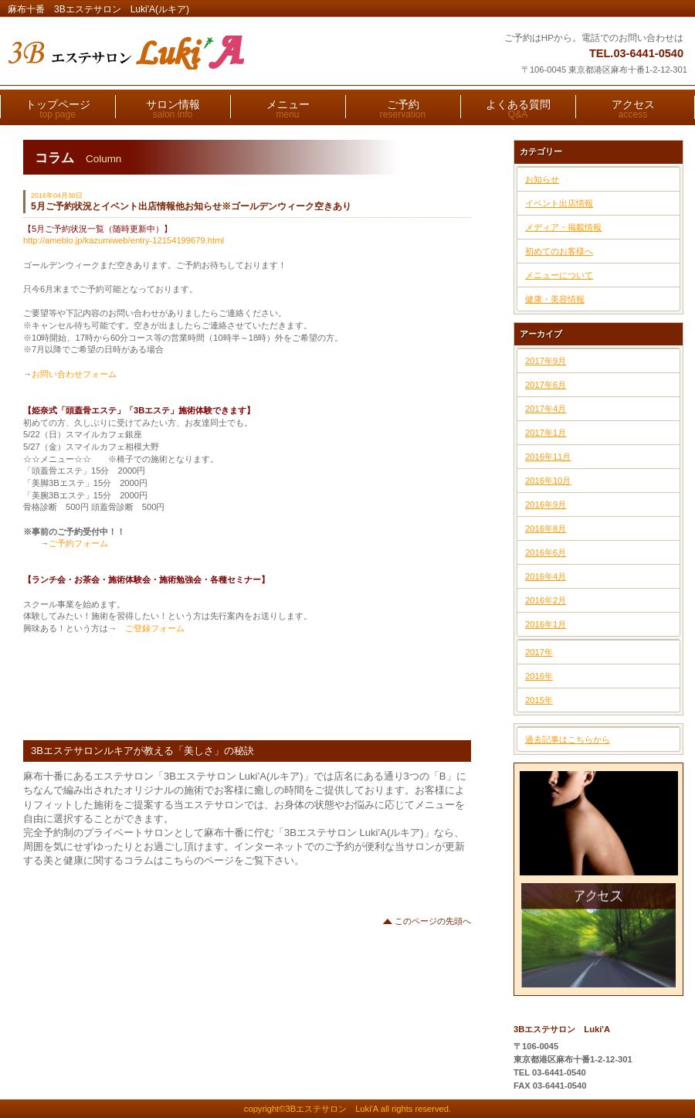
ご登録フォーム (151, 628)
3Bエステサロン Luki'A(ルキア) (198, 52)
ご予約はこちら (599, 823)
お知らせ (542, 179)
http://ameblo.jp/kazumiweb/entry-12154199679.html (123, 240)
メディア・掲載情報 (563, 227)
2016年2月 (545, 600)
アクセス (599, 935)
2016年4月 (545, 576)
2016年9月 (545, 504)
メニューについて (559, 275)
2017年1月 (545, 432)
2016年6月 (545, 552)
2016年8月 (545, 528)
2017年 (539, 652)
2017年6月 (545, 384)
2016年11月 (548, 456)
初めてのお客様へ (559, 251)
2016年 (539, 676)
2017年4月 (545, 408)
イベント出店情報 (559, 203)
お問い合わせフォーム (74, 374)
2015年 (539, 700)
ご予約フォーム (78, 543)
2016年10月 (548, 480)
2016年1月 (545, 624)
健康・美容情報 (555, 299)
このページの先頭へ (433, 921)
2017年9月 (545, 360)
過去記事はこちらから (567, 739)
